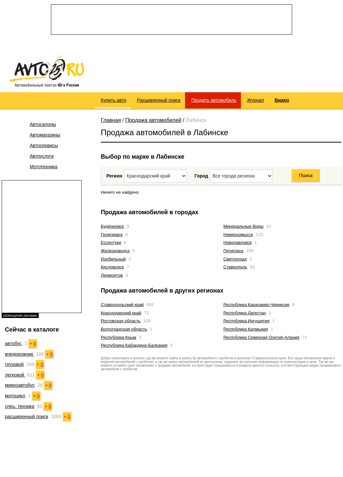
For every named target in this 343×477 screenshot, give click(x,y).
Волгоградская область (124, 329)
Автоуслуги (42, 156)
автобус (13, 343)
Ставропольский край (122, 304)
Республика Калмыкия (245, 329)
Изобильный (113, 259)
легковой (15, 375)
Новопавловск (237, 242)
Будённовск (112, 226)
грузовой (14, 364)
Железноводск (115, 250)
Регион (114, 176)
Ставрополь (235, 266)
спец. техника (19, 406)
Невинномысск (238, 234)
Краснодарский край (121, 312)
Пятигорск (233, 250)
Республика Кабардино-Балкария (134, 345)
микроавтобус (20, 385)
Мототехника (43, 166)
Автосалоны (43, 124)
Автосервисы (44, 145)
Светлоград (235, 259)
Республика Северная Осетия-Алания (261, 337)
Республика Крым (118, 337)
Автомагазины (45, 135)
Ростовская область (120, 320)
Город (201, 176)
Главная (111, 120)
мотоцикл (15, 395)
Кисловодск (112, 266)
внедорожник (19, 354)
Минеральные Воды (243, 226)
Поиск (306, 175)
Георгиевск (112, 234)
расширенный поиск (26, 416)
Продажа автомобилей (153, 120)
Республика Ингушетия (246, 320)
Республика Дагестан (244, 312)
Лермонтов (112, 275)
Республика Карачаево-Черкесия (256, 304)
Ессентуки (111, 242)
